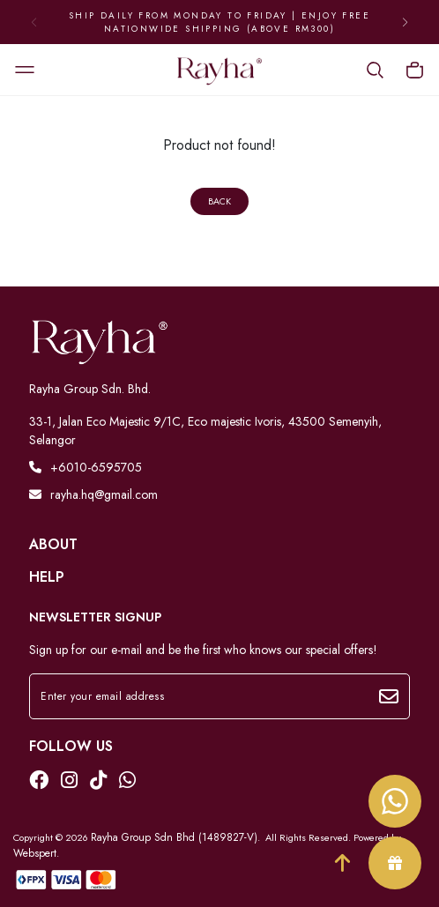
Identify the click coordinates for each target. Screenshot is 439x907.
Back (219, 201)
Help (46, 577)
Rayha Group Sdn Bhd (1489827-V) (174, 837)
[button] (405, 22)
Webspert (34, 853)
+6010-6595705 (85, 467)
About (53, 544)
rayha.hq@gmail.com (93, 494)
